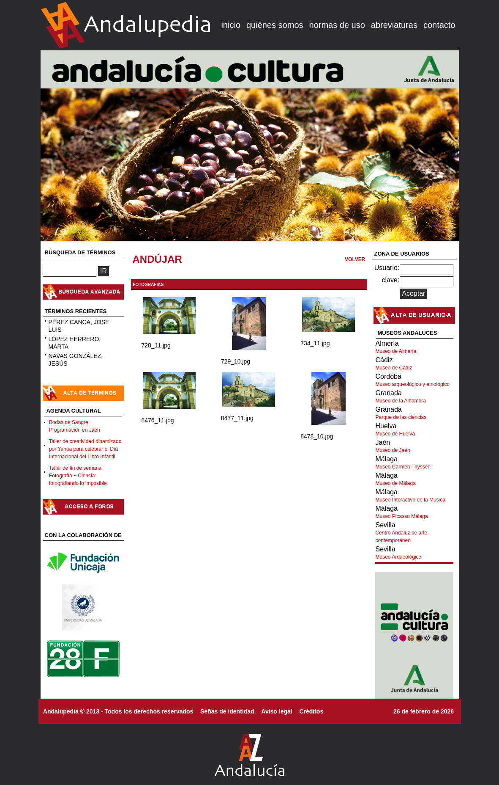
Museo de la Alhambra (401, 401)
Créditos (311, 711)
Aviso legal (276, 711)
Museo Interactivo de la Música (410, 500)
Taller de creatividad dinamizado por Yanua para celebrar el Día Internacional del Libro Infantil (85, 449)
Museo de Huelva (395, 434)
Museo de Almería (396, 351)
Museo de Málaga (396, 483)
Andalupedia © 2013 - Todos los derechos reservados (118, 711)
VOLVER (355, 259)
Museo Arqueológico (399, 557)
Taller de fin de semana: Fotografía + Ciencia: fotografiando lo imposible (78, 475)
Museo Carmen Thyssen (403, 467)
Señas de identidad (227, 711)
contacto (439, 25)
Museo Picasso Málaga (402, 516)
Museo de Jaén (393, 450)
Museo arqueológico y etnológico (413, 384)
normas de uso (337, 25)
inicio (230, 25)
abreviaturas (394, 25)
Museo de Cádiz (394, 368)
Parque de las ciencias (401, 417)
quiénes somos (274, 25)
